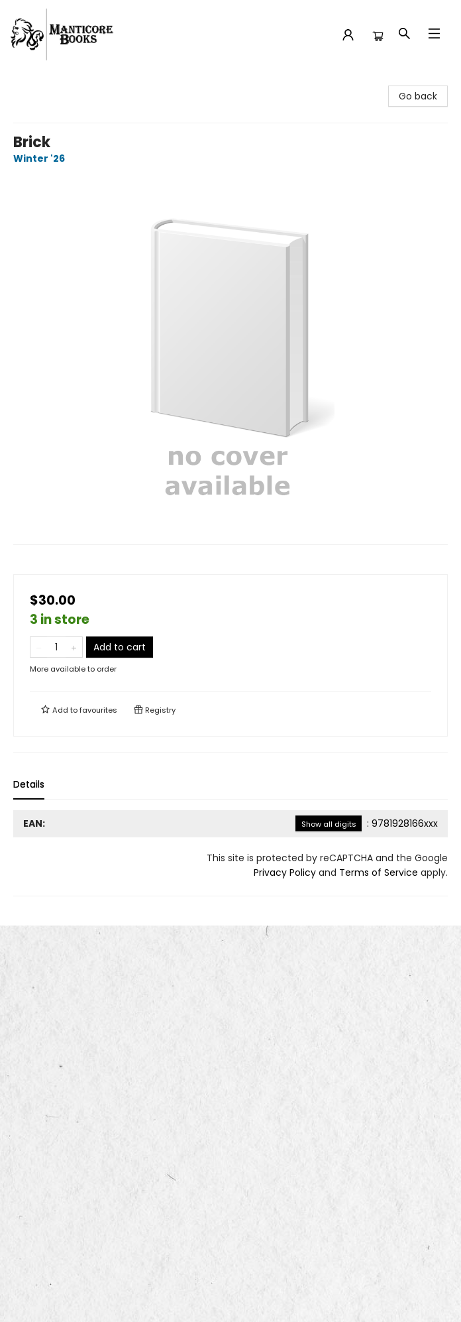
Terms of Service (378, 872)
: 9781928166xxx (366, 823)
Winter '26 (41, 158)
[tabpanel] (230, 853)
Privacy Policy (285, 872)
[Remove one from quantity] (38, 647)
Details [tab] (28, 784)
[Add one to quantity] (74, 647)
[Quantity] (56, 647)
